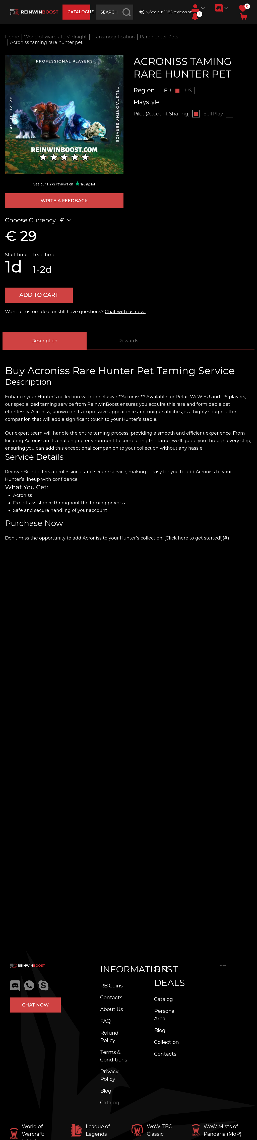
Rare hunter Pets (159, 37)
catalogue (79, 12)
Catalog (109, 1103)
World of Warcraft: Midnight (55, 37)
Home (12, 37)
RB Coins (111, 986)
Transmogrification (113, 37)
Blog (105, 1091)
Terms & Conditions (113, 1056)
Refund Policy (109, 1036)
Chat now (35, 1005)
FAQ (105, 1021)
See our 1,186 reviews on (168, 12)
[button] (194, 16)
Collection (166, 1042)
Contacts (111, 997)
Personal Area (165, 1015)
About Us (111, 1009)
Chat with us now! (125, 311)
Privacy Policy (109, 1075)
